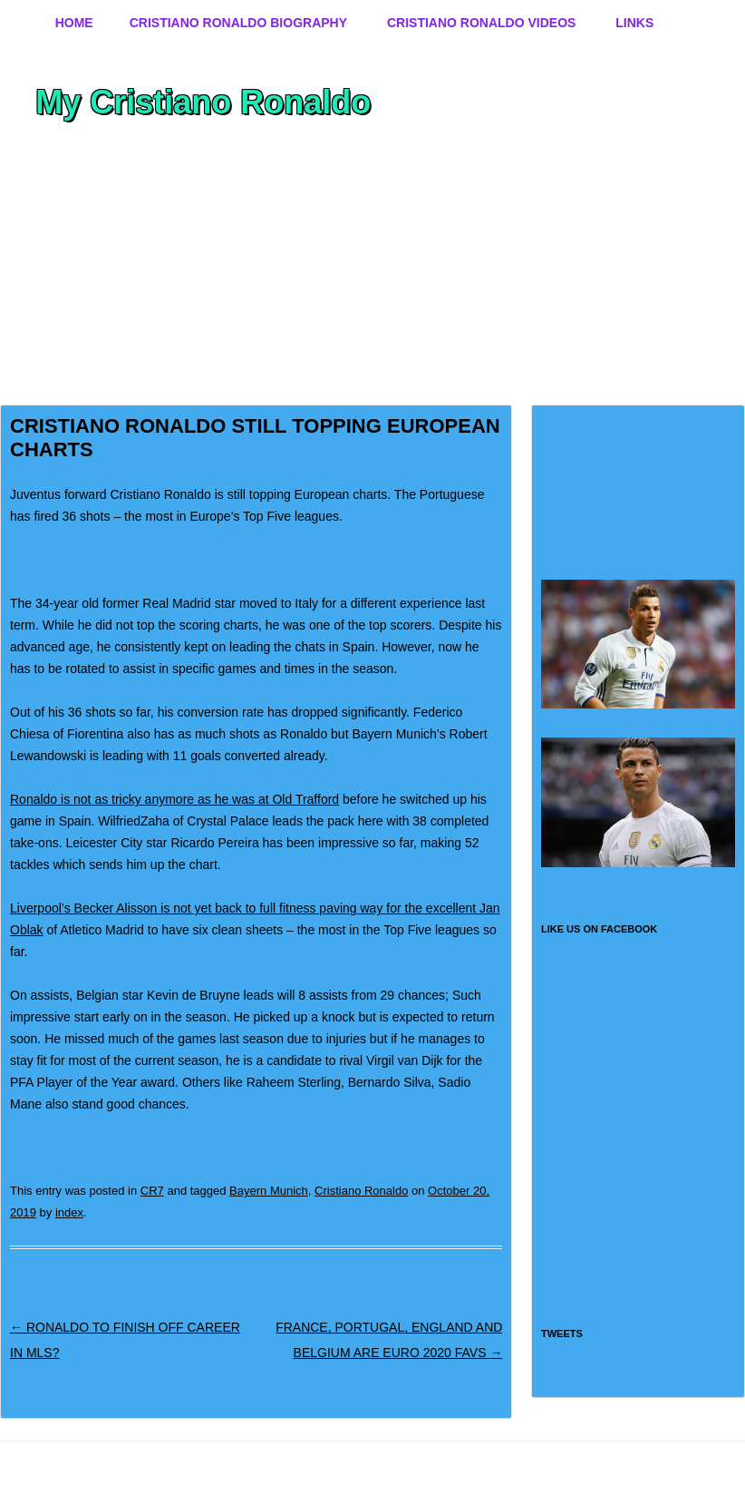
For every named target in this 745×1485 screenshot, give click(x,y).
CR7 (152, 1190)
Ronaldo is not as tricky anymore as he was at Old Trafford (174, 799)
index (69, 1212)
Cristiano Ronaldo (361, 1190)
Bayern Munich (268, 1190)
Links (634, 22)
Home (74, 22)
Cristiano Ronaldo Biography (238, 22)
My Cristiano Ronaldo (203, 102)
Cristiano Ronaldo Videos (481, 22)
